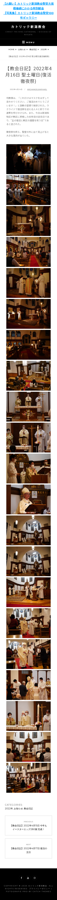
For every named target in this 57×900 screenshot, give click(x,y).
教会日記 (33, 49)
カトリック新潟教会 (28, 26)
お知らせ (22, 49)
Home (11, 49)
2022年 (44, 49)
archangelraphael (37, 89)
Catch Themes (42, 891)
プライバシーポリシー (39, 889)
